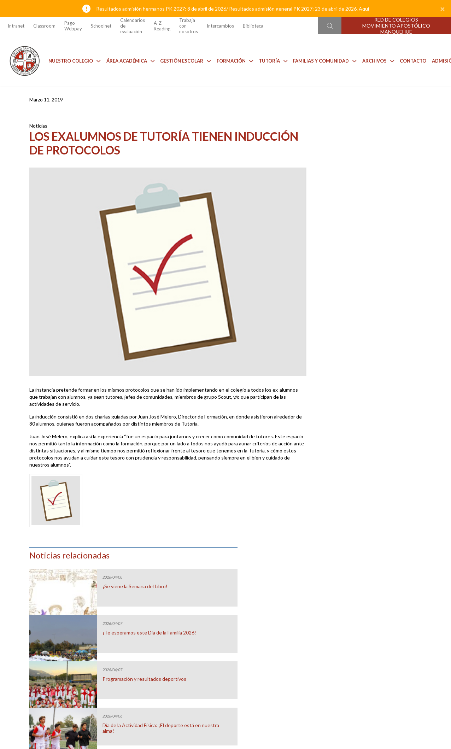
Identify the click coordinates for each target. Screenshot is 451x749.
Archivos (376, 60)
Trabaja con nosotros (188, 25)
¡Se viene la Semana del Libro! (375, 146)
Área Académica (129, 60)
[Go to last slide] (6, 591)
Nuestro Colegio (73, 60)
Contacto (411, 60)
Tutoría (271, 60)
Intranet (16, 26)
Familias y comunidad (323, 60)
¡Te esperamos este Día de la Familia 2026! (375, 195)
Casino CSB (170, 601)
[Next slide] (444, 591)
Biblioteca (253, 26)
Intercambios (220, 26)
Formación (233, 60)
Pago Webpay (73, 25)
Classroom (44, 26)
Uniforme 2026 (60, 601)
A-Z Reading (162, 25)
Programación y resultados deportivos (372, 241)
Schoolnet (101, 26)
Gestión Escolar (183, 60)
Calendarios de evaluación (132, 25)
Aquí (364, 9)
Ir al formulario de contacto (132, 705)
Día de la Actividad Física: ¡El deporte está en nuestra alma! (376, 288)
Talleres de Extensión (390, 601)
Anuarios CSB (280, 601)
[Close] (442, 9)
